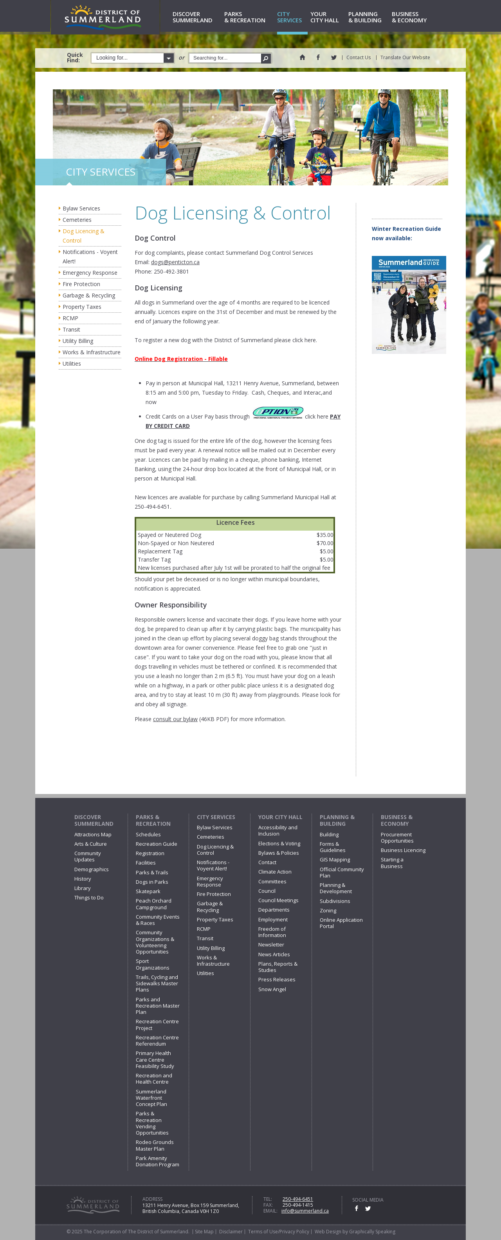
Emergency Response (90, 272)
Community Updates (87, 856)
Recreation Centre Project (157, 1024)
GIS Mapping (335, 859)
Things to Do (89, 897)
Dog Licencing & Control (84, 235)
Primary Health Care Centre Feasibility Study (155, 1060)
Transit (71, 329)
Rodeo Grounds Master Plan (155, 1145)
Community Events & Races (158, 919)
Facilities (146, 862)
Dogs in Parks (152, 881)
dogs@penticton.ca (175, 262)
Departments (274, 909)
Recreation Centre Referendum (157, 1040)
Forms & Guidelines (333, 847)
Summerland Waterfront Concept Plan (151, 1098)
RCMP (70, 318)
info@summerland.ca (305, 1210)
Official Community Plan (342, 872)
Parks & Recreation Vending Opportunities (152, 1123)
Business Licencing (403, 850)
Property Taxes (82, 306)
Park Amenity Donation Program (157, 1161)
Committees (272, 881)
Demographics (91, 869)
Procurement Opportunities (397, 837)
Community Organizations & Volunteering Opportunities (155, 942)
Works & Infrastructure (92, 352)
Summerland (197, 17)
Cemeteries (77, 219)
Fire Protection (81, 284)
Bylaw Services (81, 208)
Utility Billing (78, 340)
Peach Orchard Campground (153, 903)
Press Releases (277, 979)
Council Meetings (278, 900)
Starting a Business (392, 862)
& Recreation (249, 17)
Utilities (72, 363)
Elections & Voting (279, 843)
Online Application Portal (341, 923)
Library (82, 888)
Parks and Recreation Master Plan (158, 1006)
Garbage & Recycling (89, 295)
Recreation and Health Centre (154, 1078)
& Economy (413, 17)
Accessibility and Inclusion (277, 830)
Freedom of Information (272, 932)
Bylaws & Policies (278, 852)
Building (329, 834)
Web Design (328, 1231)
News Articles (274, 954)
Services (292, 17)
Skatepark (148, 891)
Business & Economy (397, 820)
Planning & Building (337, 820)
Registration (150, 853)
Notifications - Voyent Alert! (90, 256)
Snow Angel (272, 989)
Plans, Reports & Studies (277, 967)
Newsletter (271, 944)
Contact (267, 862)
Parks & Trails (152, 872)
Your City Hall (280, 817)
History (82, 878)
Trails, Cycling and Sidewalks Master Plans (157, 983)
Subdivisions (335, 901)
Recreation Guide (156, 843)
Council (267, 890)
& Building (368, 17)
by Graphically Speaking (368, 1231)
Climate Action (275, 871)
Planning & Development (336, 888)
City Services (216, 817)
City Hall (328, 17)
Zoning (328, 910)
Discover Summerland (94, 820)
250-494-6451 (298, 1199)
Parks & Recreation (153, 820)
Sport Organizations (152, 964)
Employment (273, 919)
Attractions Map (93, 834)
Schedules (148, 834)
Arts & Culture (90, 843)
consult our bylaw (175, 719)
